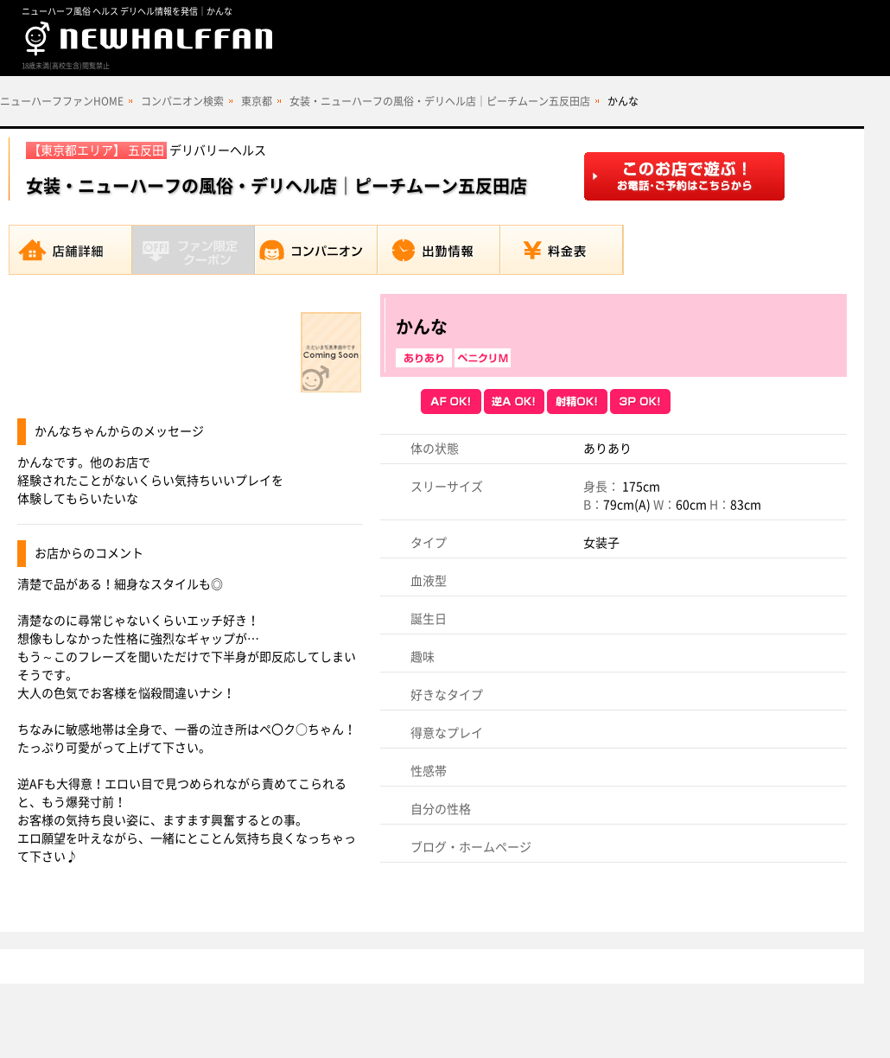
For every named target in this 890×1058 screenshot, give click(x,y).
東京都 (256, 101)
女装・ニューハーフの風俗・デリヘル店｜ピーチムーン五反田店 (439, 101)
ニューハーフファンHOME (62, 101)
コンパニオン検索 (182, 101)
